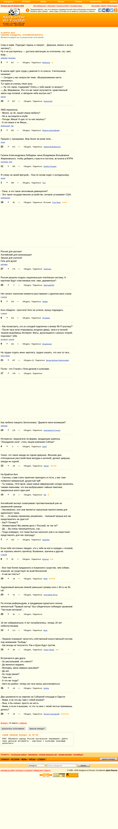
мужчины (12, 58)
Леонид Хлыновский (51, 714)
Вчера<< (5, 723)
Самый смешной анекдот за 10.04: (20, 735)
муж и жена (5, 356)
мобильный (5, 126)
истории (15, 759)
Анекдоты (8, 2)
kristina (46, 688)
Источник (47, 202)
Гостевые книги (76, 6)
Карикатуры (96, 2)
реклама (4, 264)
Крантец (45, 559)
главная (5, 759)
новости (47, 770)
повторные (32, 755)
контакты (19, 770)
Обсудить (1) (29, 360)
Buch (45, 630)
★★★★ (53, 466)
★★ (51, 559)
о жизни (4, 297)
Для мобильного (39, 6)
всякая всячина (65, 755)
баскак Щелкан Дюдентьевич (57, 360)
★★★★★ (65, 714)
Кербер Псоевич (49, 166)
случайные (78, 755)
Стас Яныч (56, 202)
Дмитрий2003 (48, 285)
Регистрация (112, 6)
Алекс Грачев (48, 650)
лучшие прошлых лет (48, 755)
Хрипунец (47, 269)
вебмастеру (38, 770)
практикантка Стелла (51, 430)
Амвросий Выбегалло (51, 147)
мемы (24, 759)
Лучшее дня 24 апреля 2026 (12, 6)
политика (4, 162)
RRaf (45, 579)
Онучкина (46, 318)
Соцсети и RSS (63, 6)
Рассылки (51, 6)
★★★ (64, 202)
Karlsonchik (47, 101)
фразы (32, 759)
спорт (3, 142)
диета (3, 178)
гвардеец (45, 540)
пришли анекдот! (108, 759)
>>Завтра (22, 723)
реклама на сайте (8, 770)
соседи (11, 339)
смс (12, 126)
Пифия (45, 302)
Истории (26, 2)
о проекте (28, 770)
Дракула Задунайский (50, 130)
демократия (5, 198)
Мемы (43, 2)
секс (10, 162)
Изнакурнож (47, 344)
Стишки (78, 2)
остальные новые (18, 755)
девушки (4, 58)
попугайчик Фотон (50, 595)
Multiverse (46, 63)
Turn (44, 183)
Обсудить (26, 63)
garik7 (44, 447)
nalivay (46, 466)
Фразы (61, 2)
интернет (4, 339)
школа (3, 97)
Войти (103, 6)
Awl (44, 495)
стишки (41, 759)
